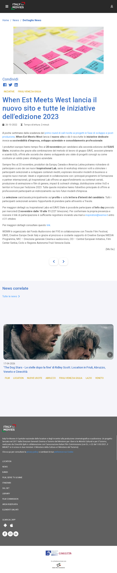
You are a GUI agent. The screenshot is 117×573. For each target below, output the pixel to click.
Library (6, 493)
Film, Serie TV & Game (12, 477)
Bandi (5, 472)
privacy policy (32, 452)
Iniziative (9, 91)
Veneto (99, 378)
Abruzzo (51, 378)
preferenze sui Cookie (63, 452)
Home (5, 20)
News (16, 20)
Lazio (89, 378)
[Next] (63, 261)
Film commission (10, 499)
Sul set (5, 488)
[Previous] (53, 261)
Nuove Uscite (34, 378)
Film (7, 378)
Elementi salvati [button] (10, 510)
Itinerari (6, 483)
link (48, 225)
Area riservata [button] (10, 504)
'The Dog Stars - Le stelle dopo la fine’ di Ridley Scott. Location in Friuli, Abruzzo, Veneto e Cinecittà (54, 369)
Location (18, 378)
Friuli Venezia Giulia (29, 91)
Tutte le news (11, 296)
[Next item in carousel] (110, 355)
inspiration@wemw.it (96, 215)
